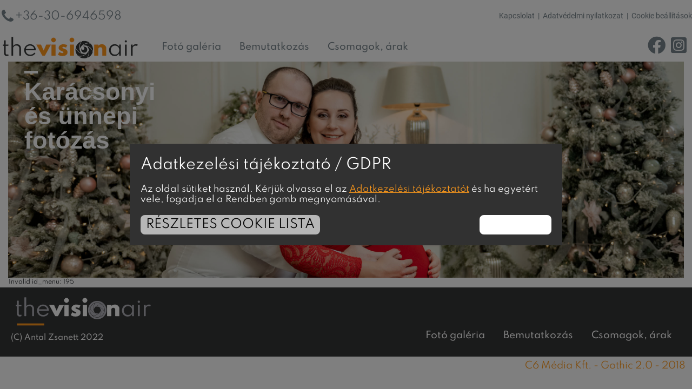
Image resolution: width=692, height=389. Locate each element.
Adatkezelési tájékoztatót (409, 189)
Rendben (515, 224)
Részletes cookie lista (230, 224)
